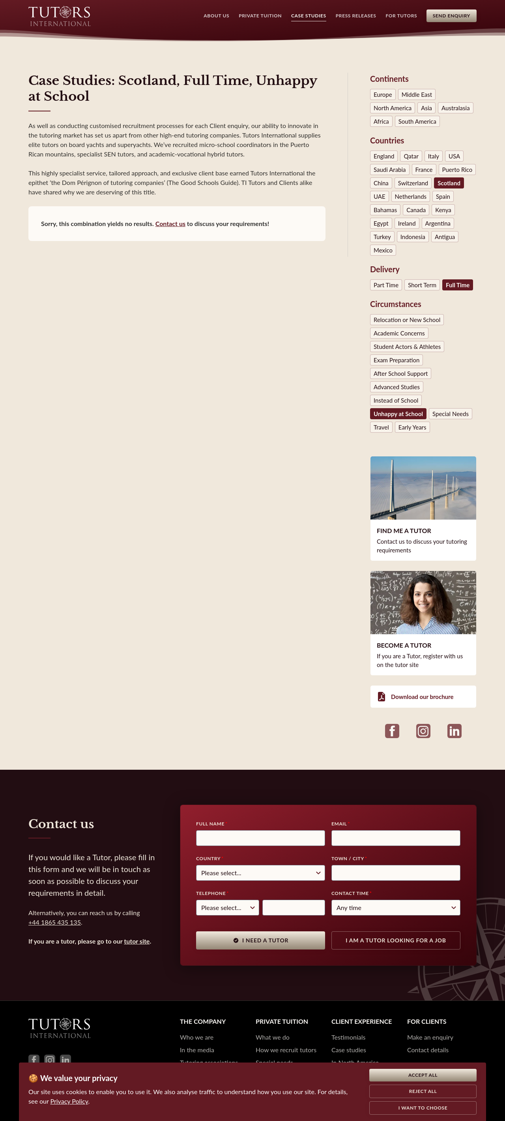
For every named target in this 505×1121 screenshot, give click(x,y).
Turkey (382, 236)
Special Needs (450, 413)
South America (417, 121)
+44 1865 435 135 (54, 922)
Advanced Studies (397, 386)
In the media (197, 1049)
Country (208, 858)
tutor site (137, 941)
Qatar (411, 156)
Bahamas (385, 209)
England (384, 156)
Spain (443, 196)
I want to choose (423, 1108)
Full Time (457, 284)
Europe (383, 94)
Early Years (412, 427)
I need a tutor (260, 940)
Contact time (350, 893)
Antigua (445, 236)
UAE (379, 196)
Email (339, 824)
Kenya (443, 209)
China (381, 183)
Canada (416, 209)
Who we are (196, 1037)
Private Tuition (260, 16)
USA (454, 156)
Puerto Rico (457, 169)
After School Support (401, 373)
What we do (273, 1037)
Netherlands (410, 196)
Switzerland (413, 183)
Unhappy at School (398, 413)
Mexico (383, 250)
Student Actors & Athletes (407, 346)
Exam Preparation (396, 360)
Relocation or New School (407, 319)
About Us (216, 16)
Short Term (422, 284)
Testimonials (348, 1037)
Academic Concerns (399, 333)
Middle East (417, 94)
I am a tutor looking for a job (396, 940)
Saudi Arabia (390, 169)
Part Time (386, 284)
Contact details (428, 1049)
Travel (381, 427)
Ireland (407, 223)
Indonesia (412, 236)
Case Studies (308, 16)
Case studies (348, 1049)
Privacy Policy (69, 1101)
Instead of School (396, 400)
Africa (381, 121)
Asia (426, 107)
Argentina (438, 223)
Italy (433, 156)
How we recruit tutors (286, 1049)
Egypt (381, 223)
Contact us (170, 223)
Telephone (211, 893)
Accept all (423, 1075)
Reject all (423, 1091)
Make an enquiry (430, 1037)
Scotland (449, 183)
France (424, 169)
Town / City (347, 858)
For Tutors (401, 16)
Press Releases (355, 16)
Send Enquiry (451, 16)
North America (392, 107)
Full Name (210, 824)
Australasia (455, 107)
